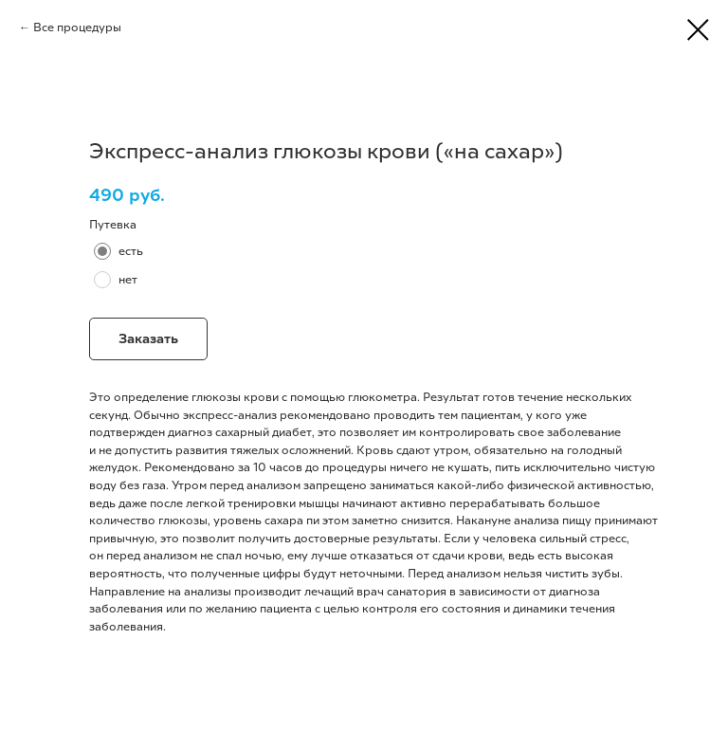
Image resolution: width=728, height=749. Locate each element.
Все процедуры (77, 27)
